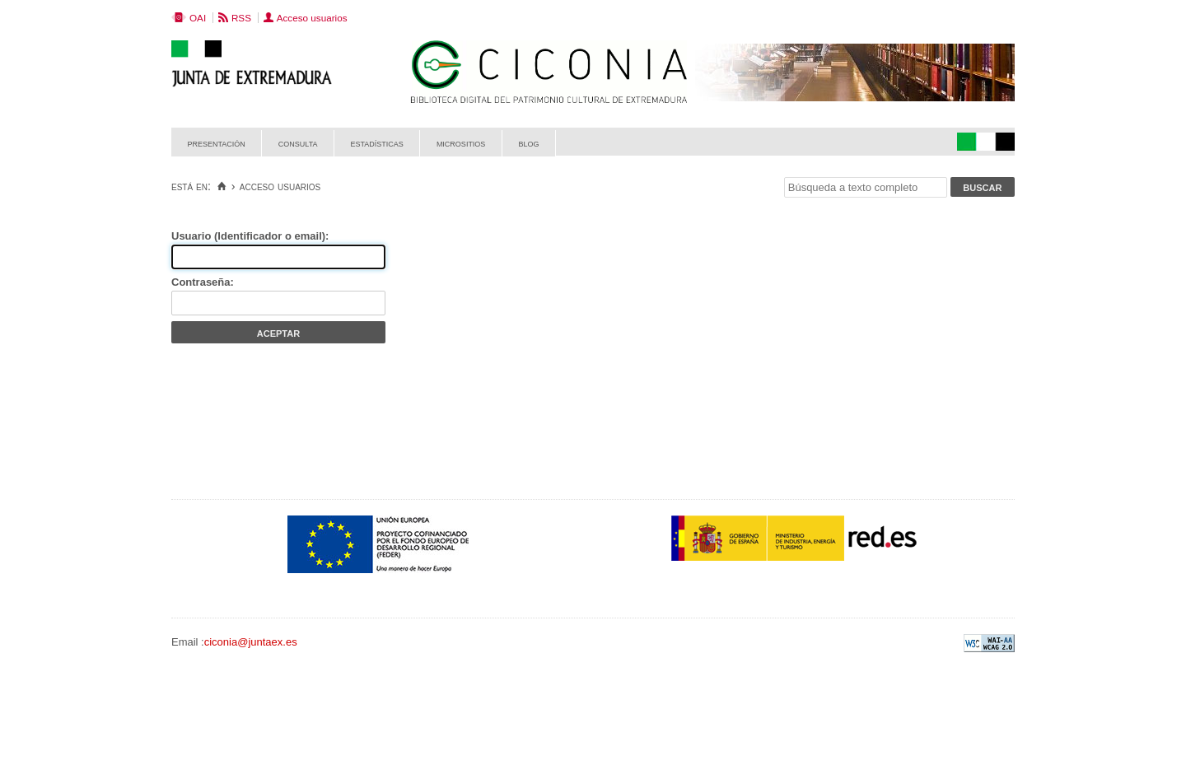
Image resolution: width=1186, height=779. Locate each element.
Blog (528, 143)
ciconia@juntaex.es (250, 642)
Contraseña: (202, 282)
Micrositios (461, 143)
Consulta (298, 143)
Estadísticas (377, 143)
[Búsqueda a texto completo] (865, 187)
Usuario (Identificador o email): (250, 236)
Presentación (216, 143)
